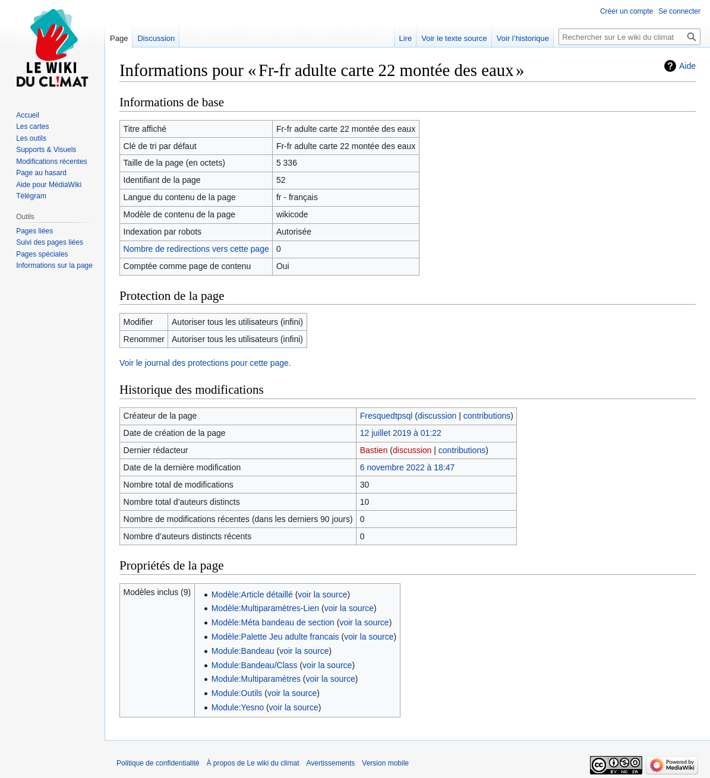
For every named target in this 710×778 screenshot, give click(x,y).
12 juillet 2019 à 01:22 (400, 433)
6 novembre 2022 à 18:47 (407, 467)
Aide (687, 66)
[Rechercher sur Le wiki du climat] (629, 37)
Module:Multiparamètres (256, 679)
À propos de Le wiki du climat (252, 763)
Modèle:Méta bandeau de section (273, 622)
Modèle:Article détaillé (252, 594)
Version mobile (385, 763)
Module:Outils (237, 693)
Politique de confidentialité (157, 763)
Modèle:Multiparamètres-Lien (265, 608)
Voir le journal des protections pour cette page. (205, 363)
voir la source (322, 594)
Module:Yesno (238, 707)
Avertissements (331, 763)
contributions (486, 415)
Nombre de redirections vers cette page (196, 249)
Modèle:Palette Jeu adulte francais (275, 636)
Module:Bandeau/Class (255, 665)
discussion (437, 415)
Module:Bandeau (243, 651)
